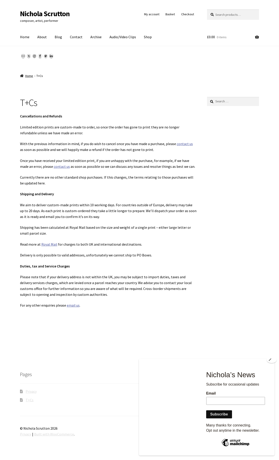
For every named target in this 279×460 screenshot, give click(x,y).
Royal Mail (49, 244)
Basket (170, 14)
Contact (76, 37)
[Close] (272, 359)
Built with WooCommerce (54, 434)
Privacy (31, 391)
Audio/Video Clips (122, 37)
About (42, 37)
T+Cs (29, 400)
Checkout (187, 14)
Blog (58, 37)
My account (151, 14)
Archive (96, 37)
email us (73, 305)
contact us (185, 143)
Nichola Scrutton (45, 13)
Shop (148, 37)
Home (24, 37)
